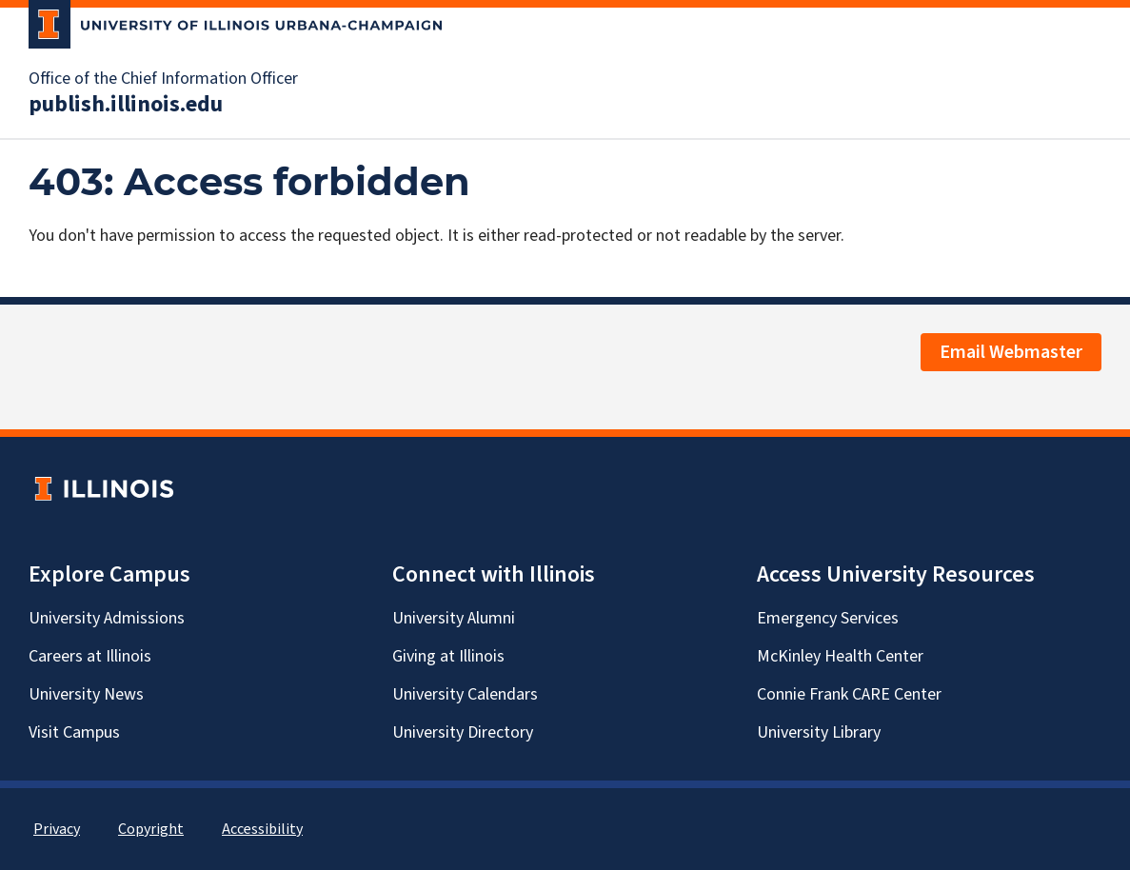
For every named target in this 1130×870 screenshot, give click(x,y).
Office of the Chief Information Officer (163, 79)
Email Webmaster (1011, 352)
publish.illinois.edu (126, 104)
